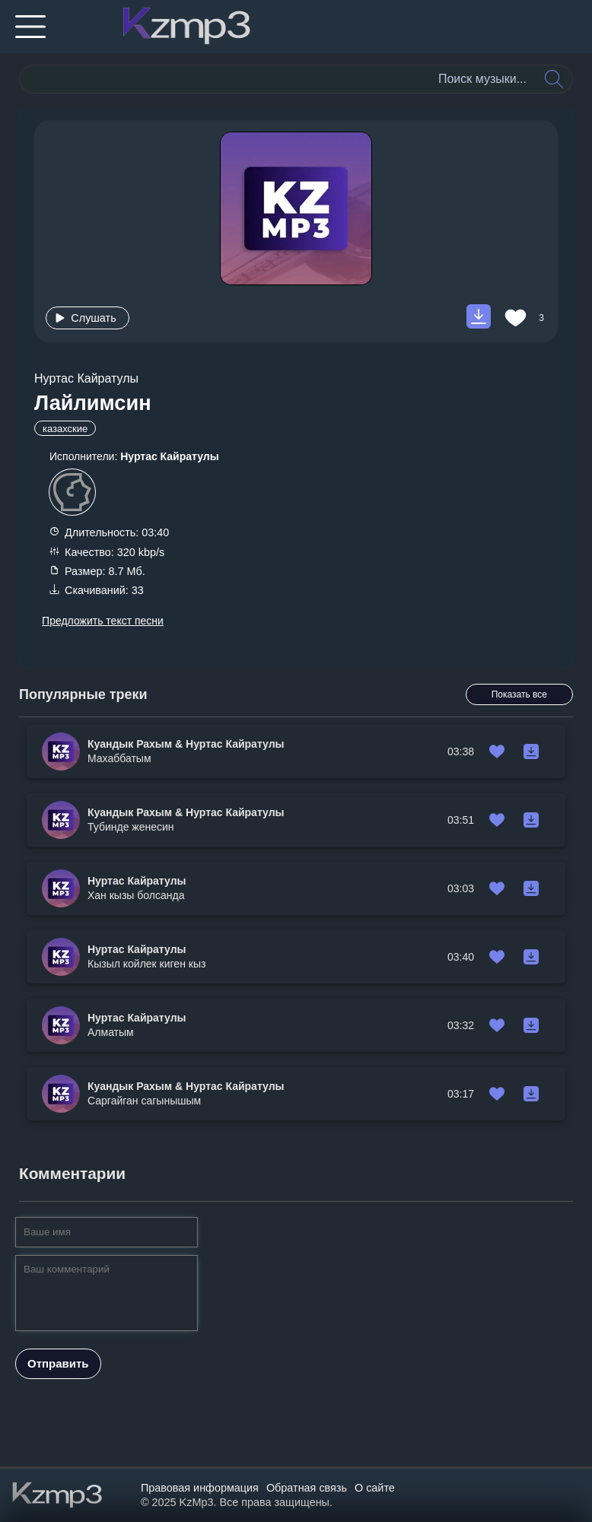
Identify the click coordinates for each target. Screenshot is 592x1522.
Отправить (58, 1363)
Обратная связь (306, 1487)
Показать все (519, 694)
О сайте (375, 1487)
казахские (65, 428)
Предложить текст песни (103, 621)
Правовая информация (200, 1487)
